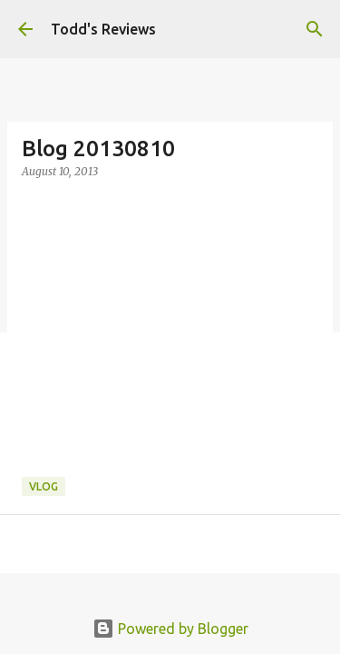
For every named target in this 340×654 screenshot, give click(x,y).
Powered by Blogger (170, 628)
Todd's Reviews (103, 29)
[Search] (314, 29)
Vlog (43, 486)
